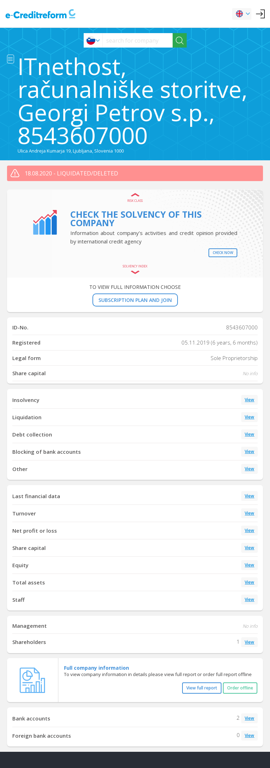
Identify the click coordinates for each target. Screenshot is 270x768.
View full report (201, 688)
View (249, 400)
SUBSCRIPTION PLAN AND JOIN (135, 300)
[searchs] (138, 40)
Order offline (240, 688)
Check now (223, 252)
